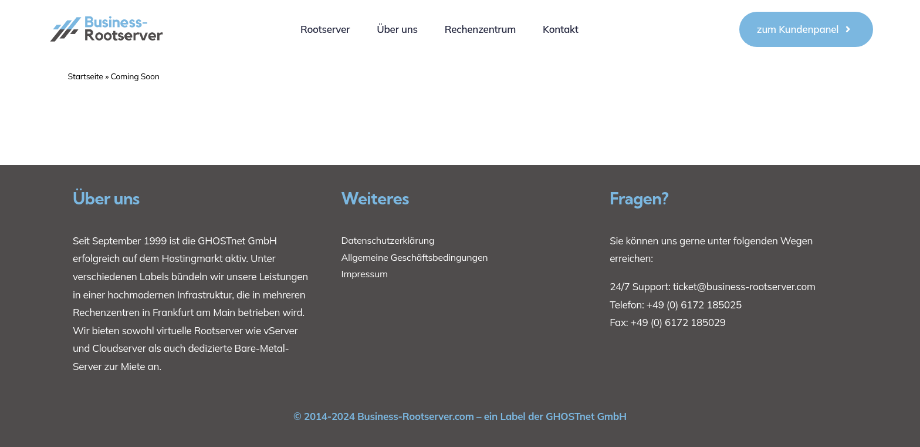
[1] (107, 10)
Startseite (85, 76)
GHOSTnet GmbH (237, 240)
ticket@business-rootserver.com (744, 286)
